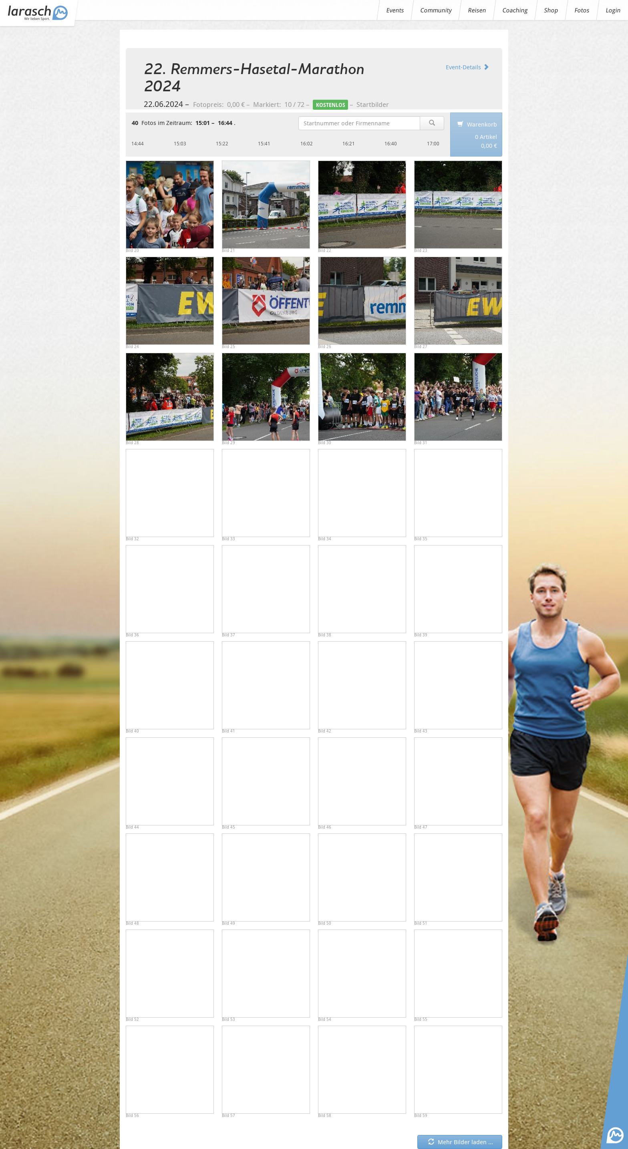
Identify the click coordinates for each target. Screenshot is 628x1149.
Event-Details (467, 67)
